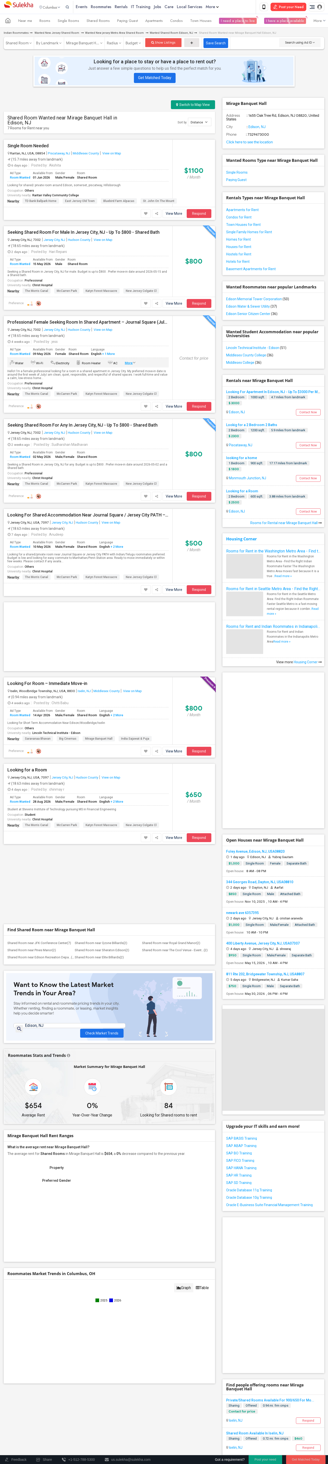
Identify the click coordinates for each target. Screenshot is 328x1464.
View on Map (111, 154)
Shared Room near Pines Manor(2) (31, 802)
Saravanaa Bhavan (38, 664)
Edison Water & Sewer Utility (251, 307)
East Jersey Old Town (80, 202)
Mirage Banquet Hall (98, 664)
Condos (176, 21)
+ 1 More (108, 355)
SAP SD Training (239, 1097)
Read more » (283, 577)
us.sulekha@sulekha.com (193, 1378)
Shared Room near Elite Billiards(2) (99, 809)
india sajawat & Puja (135, 664)
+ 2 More (116, 547)
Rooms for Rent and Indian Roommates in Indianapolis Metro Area (273, 627)
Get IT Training (94, 1382)
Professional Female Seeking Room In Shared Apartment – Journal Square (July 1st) (88, 323)
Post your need (265, 1459)
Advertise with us (281, 1425)
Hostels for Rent (238, 255)
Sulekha (18, 7)
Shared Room (17, 44)
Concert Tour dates (108, 1406)
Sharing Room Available (245, 1316)
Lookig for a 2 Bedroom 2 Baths (251, 426)
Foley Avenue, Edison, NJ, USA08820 (255, 766)
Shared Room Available (245, 1289)
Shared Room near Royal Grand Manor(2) (171, 795)
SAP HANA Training (241, 1082)
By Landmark (47, 44)
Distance (199, 123)
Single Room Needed (28, 146)
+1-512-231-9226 (216, 1367)
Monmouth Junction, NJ (247, 479)
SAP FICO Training (240, 1075)
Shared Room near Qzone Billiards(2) (101, 795)
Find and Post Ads (94, 1370)
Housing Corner (241, 540)
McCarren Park (67, 292)
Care (179, 7)
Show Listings (163, 43)
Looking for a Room (27, 695)
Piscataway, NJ (59, 154)
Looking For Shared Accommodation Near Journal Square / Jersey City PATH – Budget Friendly (88, 516)
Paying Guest (127, 21)
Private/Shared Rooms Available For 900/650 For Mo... (270, 1229)
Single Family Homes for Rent (249, 233)
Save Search (216, 44)
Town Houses (201, 21)
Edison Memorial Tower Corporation (257, 300)
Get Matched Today (154, 78)
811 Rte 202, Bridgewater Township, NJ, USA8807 (265, 889)
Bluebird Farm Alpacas (118, 202)
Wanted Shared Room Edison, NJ (171, 33)
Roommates (111, 7)
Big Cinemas (67, 664)
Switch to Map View (193, 106)
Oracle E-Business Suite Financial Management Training (269, 1119)
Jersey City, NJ (54, 241)
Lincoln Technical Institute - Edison (56, 659)
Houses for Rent (238, 248)
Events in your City (45, 1406)
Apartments (154, 21)
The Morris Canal (36, 292)
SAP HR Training (239, 1090)
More (222, 7)
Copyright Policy (181, 1429)
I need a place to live (238, 21)
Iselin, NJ (84, 617)
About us (174, 1425)
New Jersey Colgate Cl (141, 292)
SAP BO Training (239, 1068)
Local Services (200, 7)
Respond (199, 214)
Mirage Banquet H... (82, 44)
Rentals (131, 7)
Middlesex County (86, 154)
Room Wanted (20, 178)
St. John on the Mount (158, 202)
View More (174, 214)
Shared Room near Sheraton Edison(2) (102, 802)
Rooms (44, 21)
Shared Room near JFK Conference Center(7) (39, 795)
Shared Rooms (98, 21)
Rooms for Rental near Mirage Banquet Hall (286, 524)
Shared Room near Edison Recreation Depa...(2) (41, 809)
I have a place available (285, 21)
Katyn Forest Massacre (101, 292)
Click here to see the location (249, 143)
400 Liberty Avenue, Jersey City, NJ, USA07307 (263, 858)
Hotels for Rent (238, 262)
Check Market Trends (101, 881)
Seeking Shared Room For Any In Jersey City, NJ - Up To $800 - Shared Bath (82, 426)
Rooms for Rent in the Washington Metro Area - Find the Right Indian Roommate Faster (273, 552)
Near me (25, 21)
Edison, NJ (257, 128)
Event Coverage (43, 1413)
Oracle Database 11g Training (249, 1105)
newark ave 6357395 (242, 828)
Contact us (194, 1425)
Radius (112, 44)
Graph (184, 1142)
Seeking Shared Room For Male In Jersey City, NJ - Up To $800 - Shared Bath (83, 233)
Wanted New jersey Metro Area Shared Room (115, 33)
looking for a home (241, 459)
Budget (132, 44)
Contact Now (308, 413)
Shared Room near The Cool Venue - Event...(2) (175, 802)
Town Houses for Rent (243, 225)
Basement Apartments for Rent (251, 270)
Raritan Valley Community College (55, 196)
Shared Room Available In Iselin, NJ (255, 1262)
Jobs (167, 7)
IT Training (151, 7)
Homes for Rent (238, 240)
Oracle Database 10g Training (249, 1112)
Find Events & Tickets (94, 1395)
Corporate (94, 1424)
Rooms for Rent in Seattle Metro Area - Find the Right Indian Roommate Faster (273, 589)
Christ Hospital (42, 286)
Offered (251, 1234)
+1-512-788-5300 (187, 1367)
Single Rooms (68, 21)
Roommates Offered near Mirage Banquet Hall (283, 1348)
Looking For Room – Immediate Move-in (47, 609)
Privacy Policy (253, 1425)
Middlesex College (243, 363)
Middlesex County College (249, 356)
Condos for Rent (239, 218)
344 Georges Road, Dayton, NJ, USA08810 (259, 797)
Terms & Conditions (222, 1425)
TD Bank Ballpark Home (40, 202)
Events (92, 7)
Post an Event (104, 1413)
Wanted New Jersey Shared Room (57, 33)
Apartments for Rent (242, 211)
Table (202, 1142)
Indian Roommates (16, 33)
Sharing (234, 1234)
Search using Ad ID (300, 43)
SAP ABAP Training (241, 1060)
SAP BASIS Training (241, 1053)
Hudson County (79, 241)
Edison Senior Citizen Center (251, 314)
